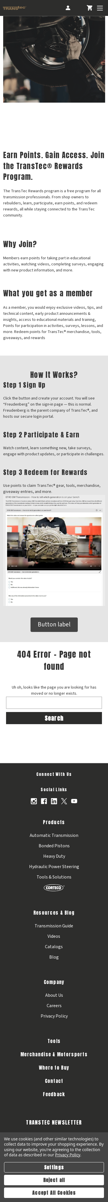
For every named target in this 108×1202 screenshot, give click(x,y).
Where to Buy (54, 1067)
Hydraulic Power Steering (54, 866)
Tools (54, 1041)
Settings (54, 1167)
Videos (54, 936)
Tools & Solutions (54, 877)
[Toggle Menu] (100, 8)
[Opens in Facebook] (44, 801)
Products (54, 822)
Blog (54, 957)
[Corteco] (54, 887)
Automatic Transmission (54, 835)
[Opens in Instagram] (34, 801)
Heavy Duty (54, 856)
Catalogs (54, 947)
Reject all (54, 1180)
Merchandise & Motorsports (54, 1054)
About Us (54, 995)
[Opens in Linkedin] (54, 801)
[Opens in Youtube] (74, 801)
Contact (54, 1080)
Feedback (54, 1094)
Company (54, 982)
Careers (54, 1006)
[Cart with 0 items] (89, 8)
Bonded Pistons (54, 846)
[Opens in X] (64, 801)
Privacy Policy (54, 1016)
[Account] (67, 8)
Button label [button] (54, 624)
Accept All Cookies (54, 1192)
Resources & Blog (54, 912)
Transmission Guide (54, 926)
